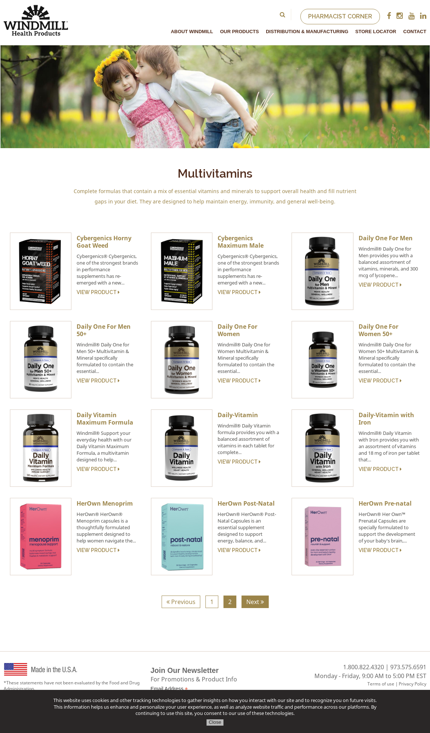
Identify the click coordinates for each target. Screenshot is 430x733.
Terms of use (380, 684)
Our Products (239, 31)
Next (255, 602)
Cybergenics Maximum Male (241, 241)
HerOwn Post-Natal (246, 503)
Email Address (169, 688)
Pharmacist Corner (340, 16)
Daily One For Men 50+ (104, 330)
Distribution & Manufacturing (307, 31)
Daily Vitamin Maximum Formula (105, 418)
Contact (414, 31)
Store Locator (375, 31)
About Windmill (192, 31)
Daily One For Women (237, 330)
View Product (98, 292)
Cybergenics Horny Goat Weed (104, 241)
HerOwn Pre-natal (385, 503)
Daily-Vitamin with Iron (386, 418)
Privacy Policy (412, 684)
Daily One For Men (386, 238)
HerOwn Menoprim (105, 503)
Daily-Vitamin (238, 415)
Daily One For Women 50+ (378, 330)
